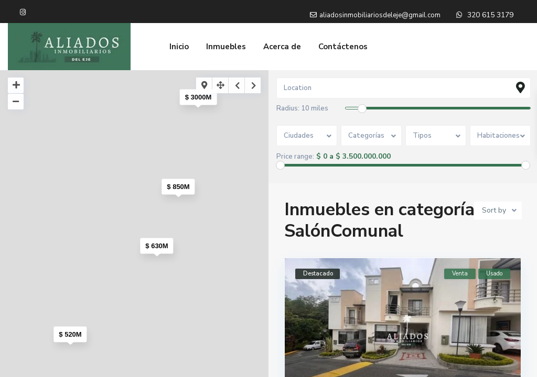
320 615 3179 (490, 15)
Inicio (179, 46)
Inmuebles (226, 46)
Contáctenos (343, 46)
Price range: (295, 156)
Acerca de (282, 46)
